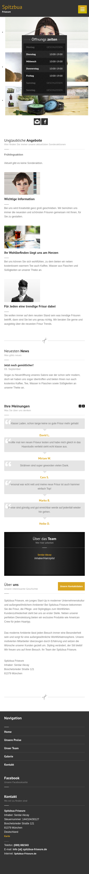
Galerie (8, 756)
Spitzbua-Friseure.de (25, 853)
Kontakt (9, 764)
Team (44, 538)
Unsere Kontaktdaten (71, 586)
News (16, 351)
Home (8, 732)
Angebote (23, 140)
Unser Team (11, 748)
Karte (7, 836)
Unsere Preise (12, 740)
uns (11, 584)
